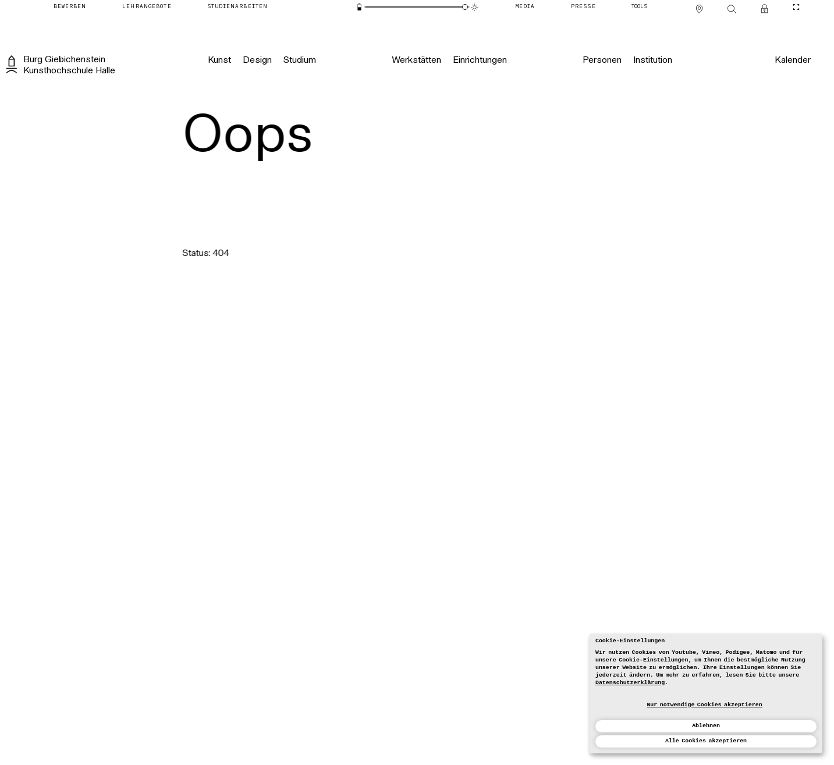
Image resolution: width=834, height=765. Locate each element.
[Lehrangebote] (146, 7)
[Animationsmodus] (475, 7)
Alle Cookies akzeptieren (706, 741)
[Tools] (639, 7)
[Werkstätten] (416, 60)
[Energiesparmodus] (359, 7)
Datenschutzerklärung (630, 682)
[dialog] (706, 693)
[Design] (256, 60)
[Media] (525, 7)
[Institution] (652, 60)
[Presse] (583, 7)
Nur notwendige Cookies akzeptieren (704, 705)
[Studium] (299, 60)
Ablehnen (706, 726)
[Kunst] (219, 60)
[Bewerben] (70, 7)
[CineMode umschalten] (796, 7)
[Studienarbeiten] (237, 7)
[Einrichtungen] (480, 60)
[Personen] (602, 60)
